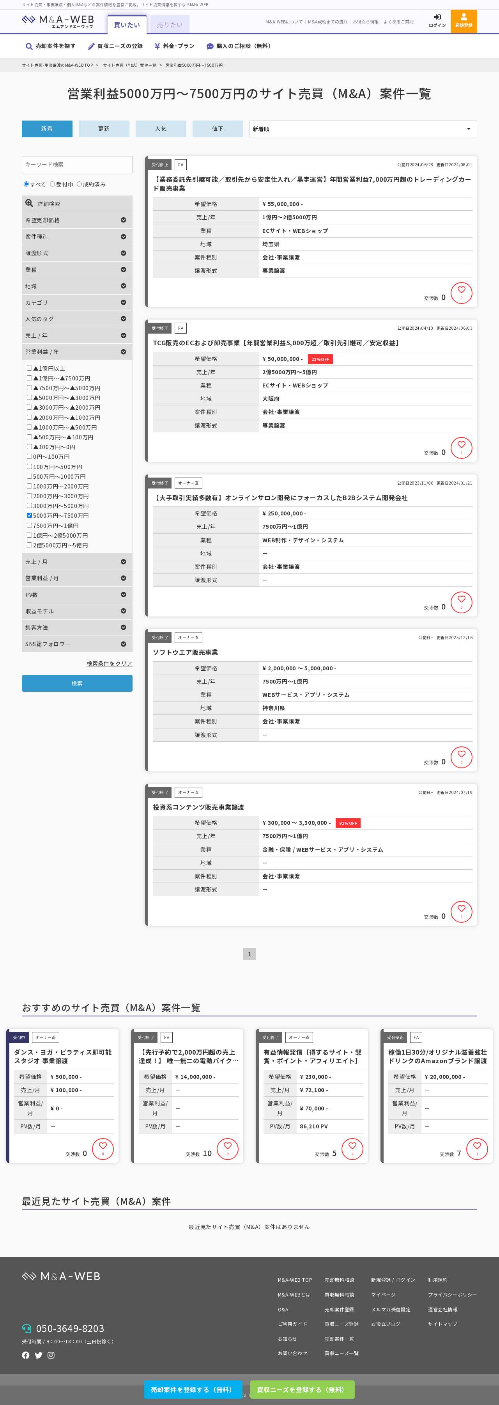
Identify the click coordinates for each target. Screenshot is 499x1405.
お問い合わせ (293, 1353)
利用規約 (438, 1279)
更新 (104, 128)
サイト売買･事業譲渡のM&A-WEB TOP (57, 65)
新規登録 (463, 25)
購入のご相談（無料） (245, 46)
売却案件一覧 (339, 1338)
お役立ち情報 (366, 21)
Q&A (283, 1309)
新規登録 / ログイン (393, 1279)
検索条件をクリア (110, 663)
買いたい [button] (127, 24)
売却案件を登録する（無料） (193, 1389)
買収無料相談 (339, 1294)
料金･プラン (179, 46)
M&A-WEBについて (284, 21)
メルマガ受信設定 (391, 1309)
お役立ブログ (386, 1323)
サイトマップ (443, 1323)
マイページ (383, 1294)
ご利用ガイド (293, 1323)
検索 (77, 683)
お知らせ (287, 1338)
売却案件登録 (339, 1309)
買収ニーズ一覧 (342, 1353)
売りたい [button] (170, 24)
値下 (217, 128)
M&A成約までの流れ (328, 21)
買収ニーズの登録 (120, 46)
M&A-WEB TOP (295, 1279)
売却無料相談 (339, 1279)
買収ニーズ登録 (342, 1323)
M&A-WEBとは (294, 1294)
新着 (47, 128)
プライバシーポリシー (452, 1294)
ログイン (437, 25)
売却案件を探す (56, 46)
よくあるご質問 (399, 21)
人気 (160, 128)
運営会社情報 (443, 1309)
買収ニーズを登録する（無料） (302, 1389)
